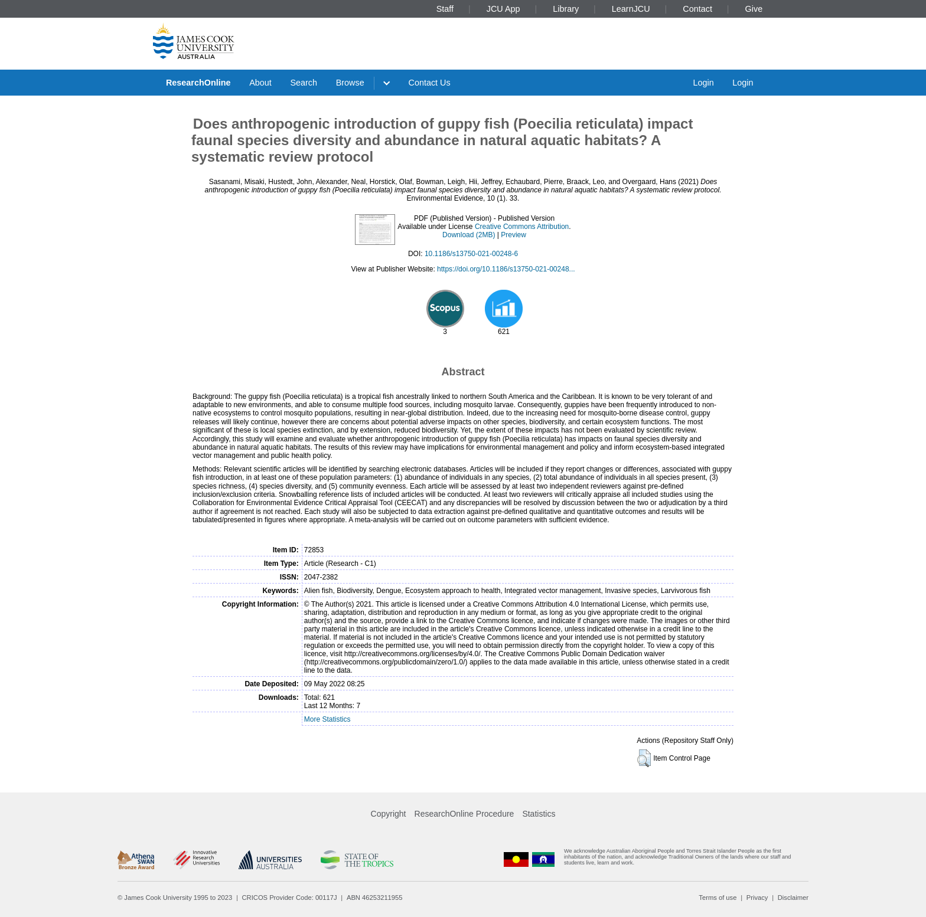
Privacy (757, 897)
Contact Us (430, 82)
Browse (350, 82)
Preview (513, 235)
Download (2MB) (468, 235)
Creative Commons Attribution (522, 226)
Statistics (538, 813)
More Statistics (327, 719)
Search (303, 82)
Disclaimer (793, 897)
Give (754, 9)
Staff (445, 9)
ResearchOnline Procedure (464, 813)
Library (566, 9)
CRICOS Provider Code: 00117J (289, 897)
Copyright (388, 813)
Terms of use (717, 897)
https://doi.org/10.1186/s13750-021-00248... (506, 269)
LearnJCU (631, 9)
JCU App (503, 9)
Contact (697, 9)
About (260, 82)
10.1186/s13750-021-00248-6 (471, 254)
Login (703, 82)
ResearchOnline (198, 82)
